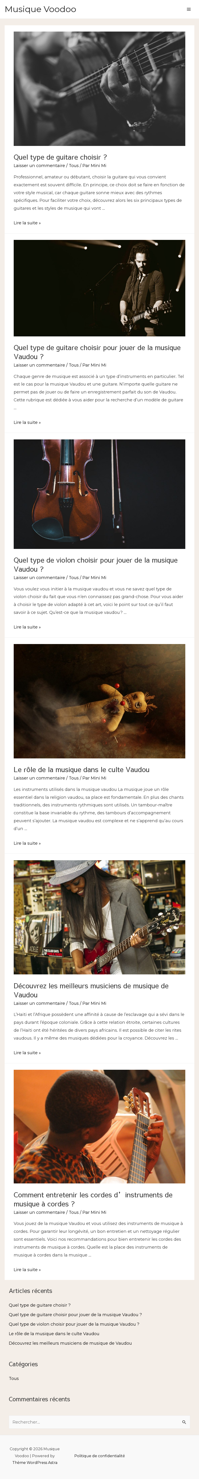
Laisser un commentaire (39, 165)
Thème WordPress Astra (34, 1462)
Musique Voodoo (40, 9)
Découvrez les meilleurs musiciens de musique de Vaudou (91, 990)
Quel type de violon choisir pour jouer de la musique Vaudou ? (96, 564)
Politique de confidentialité (99, 1456)
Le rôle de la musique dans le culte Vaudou (82, 769)
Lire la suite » (27, 223)
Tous (74, 165)
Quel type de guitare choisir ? (60, 156)
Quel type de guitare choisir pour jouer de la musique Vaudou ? (97, 351)
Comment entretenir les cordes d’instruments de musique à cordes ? (93, 1199)
